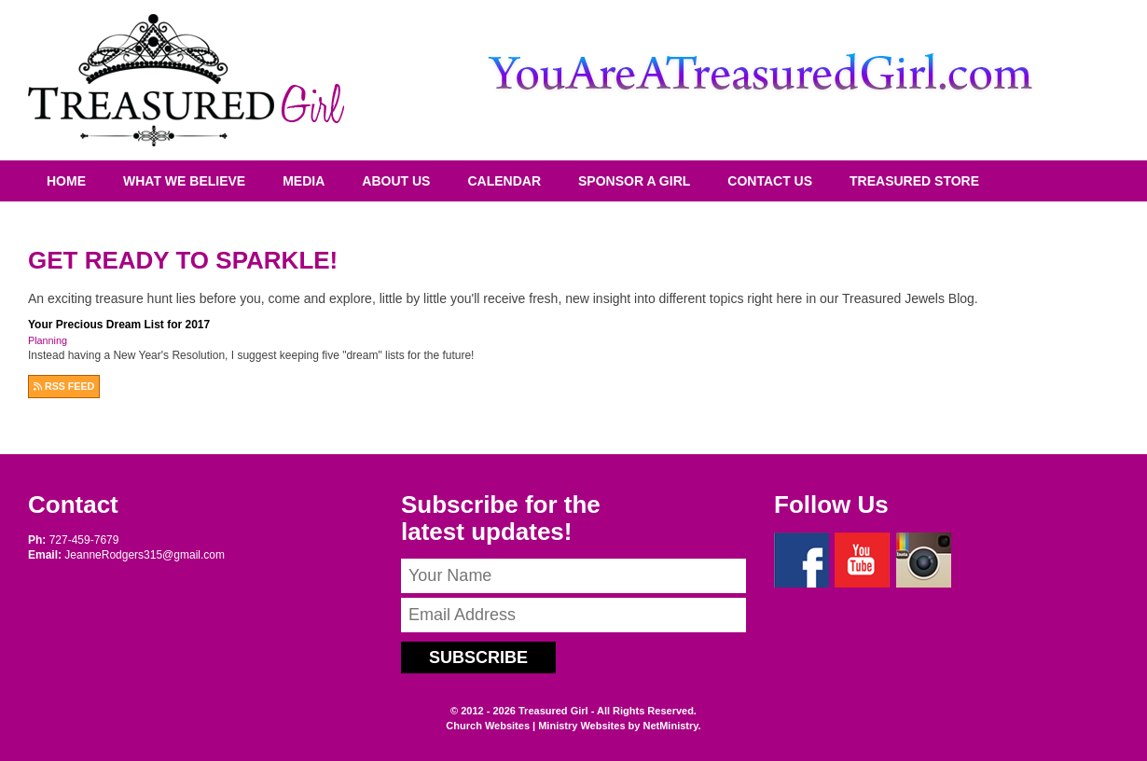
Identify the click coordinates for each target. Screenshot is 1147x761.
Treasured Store (914, 180)
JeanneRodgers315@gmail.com (144, 554)
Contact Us (769, 180)
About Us (396, 180)
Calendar (504, 180)
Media (304, 180)
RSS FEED (64, 386)
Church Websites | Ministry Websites (537, 725)
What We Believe (184, 180)
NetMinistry (670, 725)
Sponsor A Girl (634, 180)
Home (66, 180)
